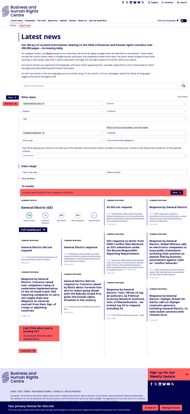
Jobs (20, 391)
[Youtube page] (138, 2)
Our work (41, 20)
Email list (167, 2)
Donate (72, 20)
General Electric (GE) (37, 207)
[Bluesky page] (134, 2)
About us (82, 20)
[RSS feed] (142, 2)
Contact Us (58, 391)
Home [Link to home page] (13, 25)
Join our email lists (98, 20)
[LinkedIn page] (130, 2)
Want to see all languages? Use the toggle (127, 127)
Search (182, 2)
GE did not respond (119, 207)
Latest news (17, 20)
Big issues (53, 20)
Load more (28, 351)
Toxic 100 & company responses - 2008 (128, 315)
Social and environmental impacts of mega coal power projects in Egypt (39, 258)
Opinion (63, 20)
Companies (30, 20)
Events (13, 391)
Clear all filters (28, 178)
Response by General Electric (168, 207)
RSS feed (10, 103)
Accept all (150, 407)
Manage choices (170, 407)
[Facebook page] (123, 2)
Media (27, 391)
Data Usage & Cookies (41, 391)
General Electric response (80, 247)
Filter (12, 97)
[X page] (127, 2)
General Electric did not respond (36, 248)
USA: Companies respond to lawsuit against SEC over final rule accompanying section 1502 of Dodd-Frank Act (166, 272)
